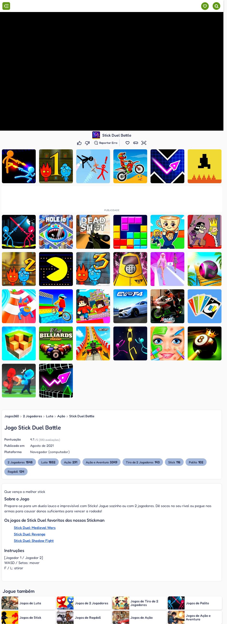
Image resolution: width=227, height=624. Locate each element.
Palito (198, 462)
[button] (127, 142)
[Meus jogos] (204, 6)
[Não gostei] (88, 142)
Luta (49, 416)
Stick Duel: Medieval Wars (34, 527)
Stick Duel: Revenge (29, 534)
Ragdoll (16, 471)
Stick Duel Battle (81, 416)
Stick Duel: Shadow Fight (33, 540)
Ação (60, 416)
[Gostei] (80, 142)
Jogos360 (11, 416)
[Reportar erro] (105, 142)
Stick (176, 462)
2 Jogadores (32, 416)
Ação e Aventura (102, 462)
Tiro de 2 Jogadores (144, 462)
